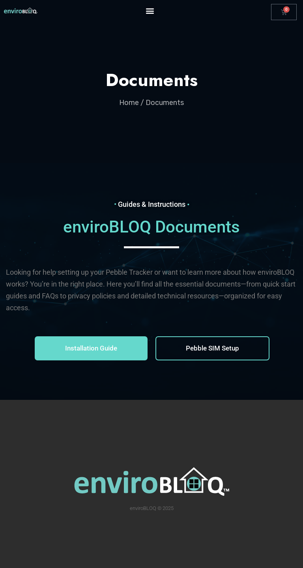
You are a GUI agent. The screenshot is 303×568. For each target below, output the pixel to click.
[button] (150, 10)
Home (129, 102)
